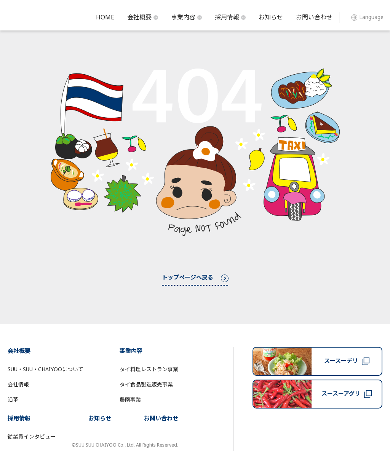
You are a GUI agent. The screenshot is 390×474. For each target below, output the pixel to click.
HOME (105, 17)
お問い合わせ (314, 17)
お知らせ (271, 17)
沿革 (13, 400)
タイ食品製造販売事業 (146, 385)
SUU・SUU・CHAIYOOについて (45, 369)
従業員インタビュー (32, 437)
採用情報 (230, 17)
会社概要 (142, 17)
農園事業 (130, 400)
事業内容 (186, 17)
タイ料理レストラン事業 (149, 369)
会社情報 (18, 385)
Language (367, 17)
